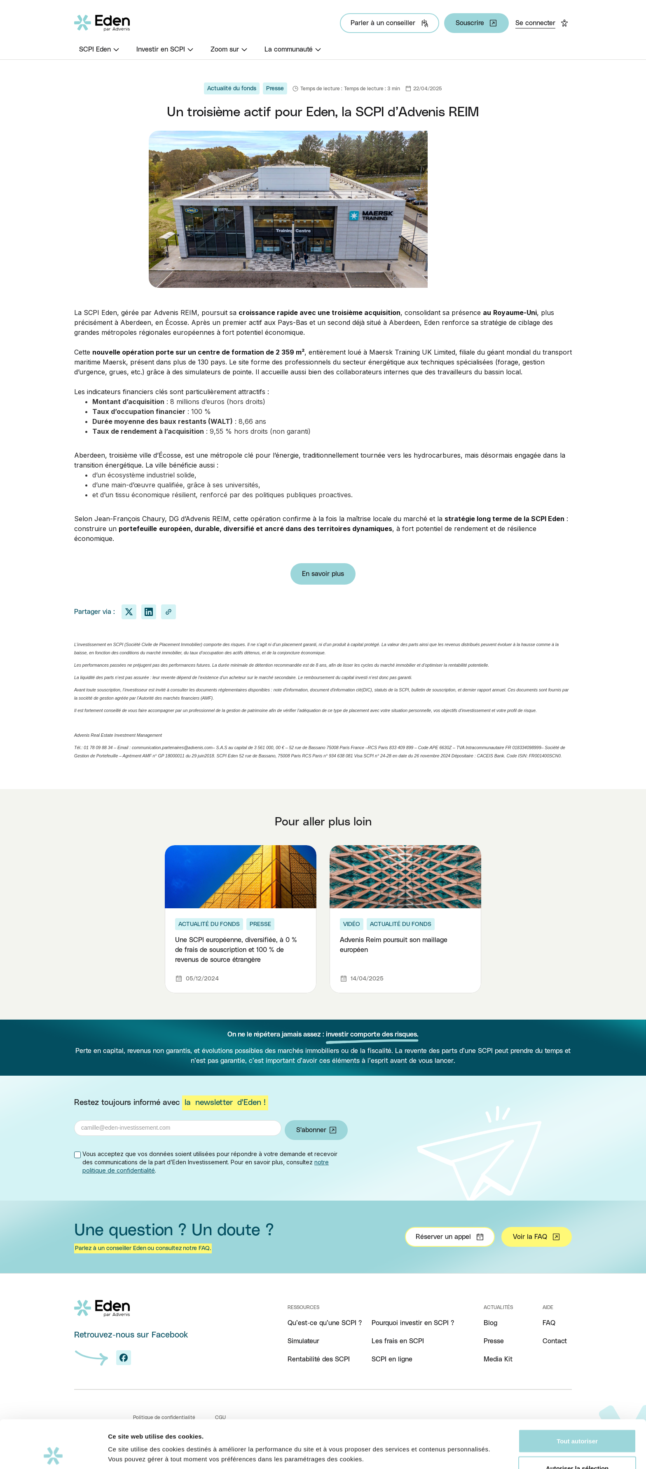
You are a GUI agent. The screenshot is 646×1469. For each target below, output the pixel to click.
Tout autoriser (577, 1392)
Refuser (577, 1446)
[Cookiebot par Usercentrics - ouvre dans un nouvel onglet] (53, 1453)
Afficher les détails (454, 1437)
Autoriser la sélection (577, 1420)
